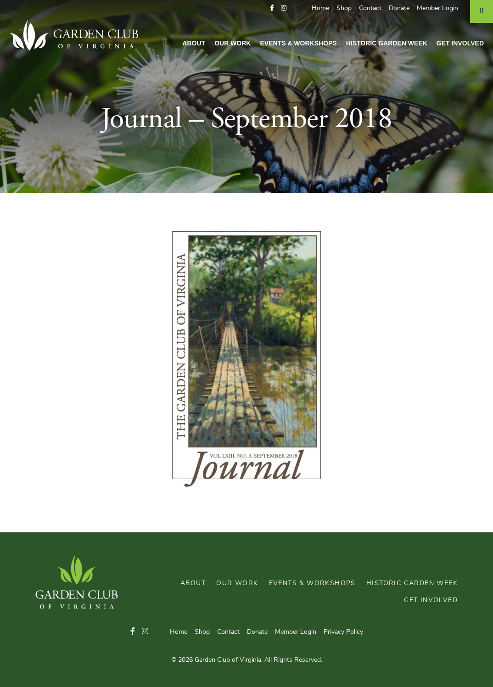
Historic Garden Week (386, 43)
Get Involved (460, 43)
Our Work (232, 43)
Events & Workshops (298, 43)
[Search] (481, 11)
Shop (344, 8)
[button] (272, 8)
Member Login (437, 8)
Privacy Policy (343, 632)
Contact (370, 8)
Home (320, 8)
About (193, 43)
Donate (399, 8)
